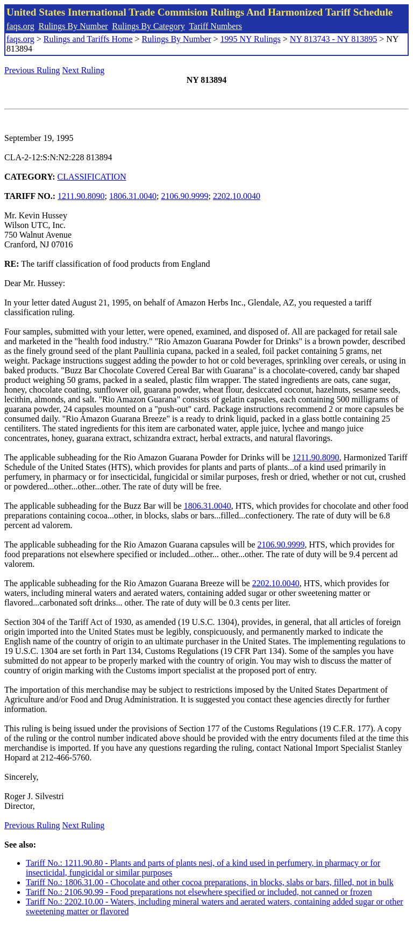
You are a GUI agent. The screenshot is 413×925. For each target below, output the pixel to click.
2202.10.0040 (236, 196)
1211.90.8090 (81, 196)
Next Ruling (83, 70)
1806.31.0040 (132, 196)
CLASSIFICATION (92, 176)
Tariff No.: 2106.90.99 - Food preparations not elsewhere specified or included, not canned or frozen (199, 891)
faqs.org (20, 26)
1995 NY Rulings (250, 39)
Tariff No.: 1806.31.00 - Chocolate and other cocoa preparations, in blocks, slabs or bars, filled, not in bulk (210, 882)
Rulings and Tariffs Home (88, 39)
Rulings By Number (73, 26)
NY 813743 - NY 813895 (333, 39)
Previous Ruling (32, 70)
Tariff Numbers (215, 26)
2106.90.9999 (184, 196)
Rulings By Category (148, 26)
